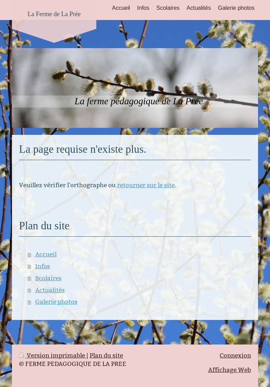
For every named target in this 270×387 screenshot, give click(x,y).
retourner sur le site (146, 185)
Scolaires (48, 278)
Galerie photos (56, 302)
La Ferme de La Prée (54, 14)
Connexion (235, 355)
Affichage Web (229, 370)
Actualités (50, 290)
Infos (42, 266)
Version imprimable (52, 355)
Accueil (46, 254)
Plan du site (106, 355)
